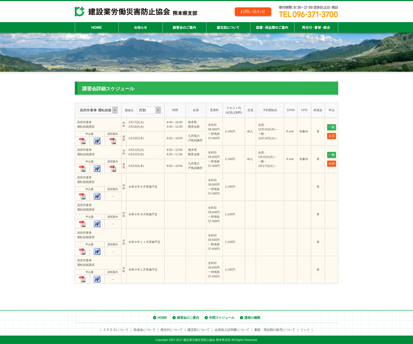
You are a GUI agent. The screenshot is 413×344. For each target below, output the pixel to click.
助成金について (145, 330)
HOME (162, 318)
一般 (331, 127)
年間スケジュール (221, 318)
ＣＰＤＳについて (116, 330)
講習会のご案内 (188, 318)
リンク (305, 330)
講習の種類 (252, 318)
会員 (331, 136)
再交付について (171, 330)
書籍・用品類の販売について (274, 330)
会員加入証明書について (232, 330)
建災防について (199, 330)
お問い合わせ (253, 11)
